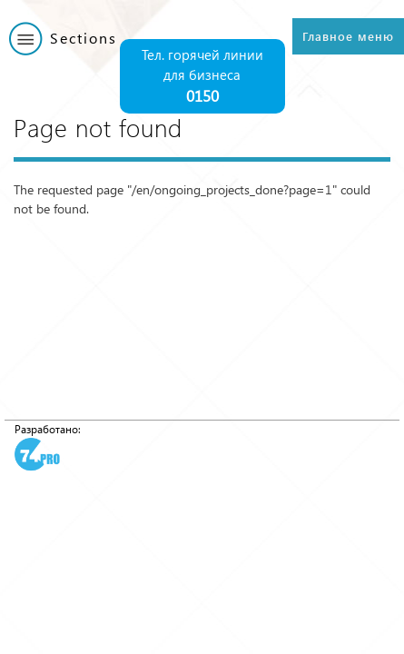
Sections (83, 37)
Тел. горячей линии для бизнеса (202, 76)
